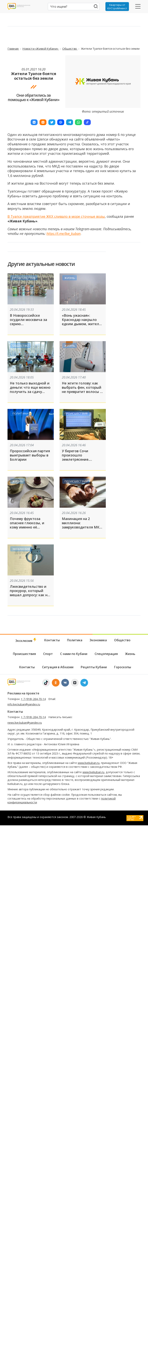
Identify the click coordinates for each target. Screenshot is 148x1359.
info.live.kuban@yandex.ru (24, 704)
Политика (20, 413)
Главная (13, 48)
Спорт (48, 654)
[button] (34, 122)
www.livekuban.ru (88, 763)
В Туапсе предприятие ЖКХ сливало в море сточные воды (56, 216)
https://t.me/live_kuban (63, 233)
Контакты (52, 640)
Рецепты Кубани (94, 667)
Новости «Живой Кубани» (40, 48)
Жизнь (69, 278)
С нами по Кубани (73, 654)
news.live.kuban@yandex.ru (25, 722)
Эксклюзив (21, 549)
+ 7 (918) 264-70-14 (33, 699)
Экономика (98, 640)
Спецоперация (106, 654)
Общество (69, 48)
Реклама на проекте (23, 693)
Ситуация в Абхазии (57, 667)
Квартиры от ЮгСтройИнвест (117, 6)
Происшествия (23, 278)
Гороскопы (122, 667)
